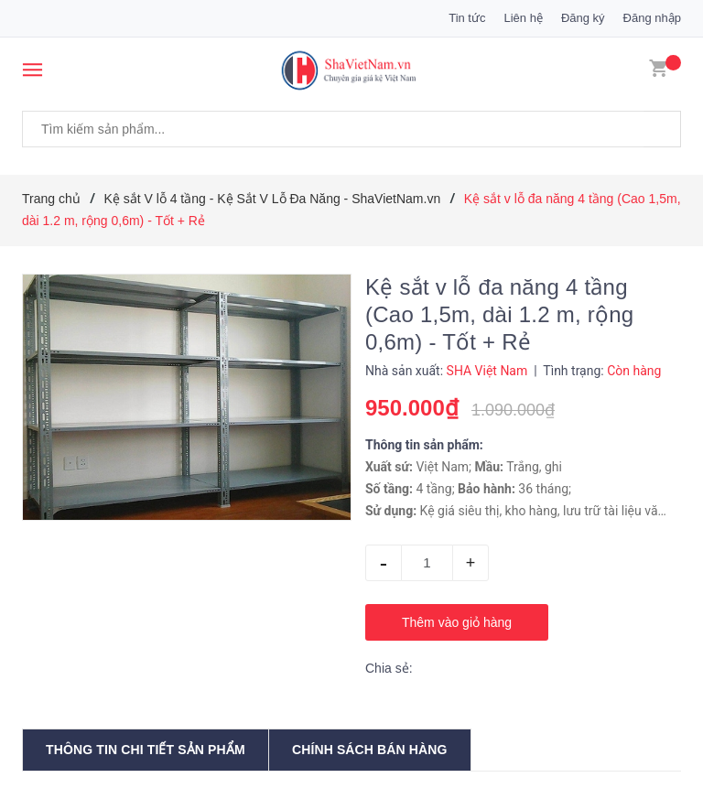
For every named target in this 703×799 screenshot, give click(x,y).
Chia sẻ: (389, 668)
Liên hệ (522, 18)
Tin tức (467, 18)
